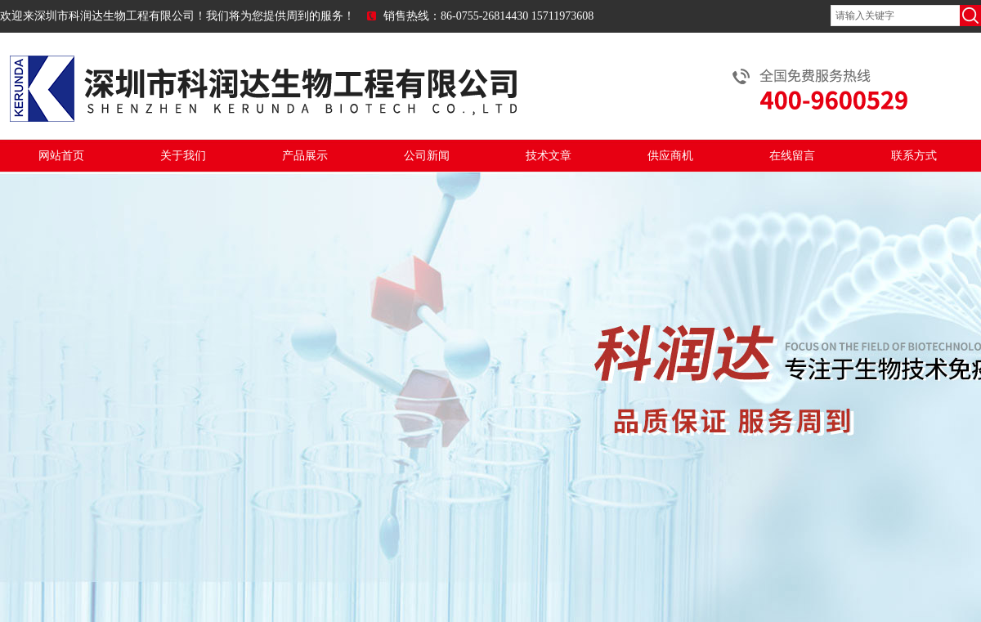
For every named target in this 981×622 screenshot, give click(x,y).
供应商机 (670, 156)
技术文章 (548, 156)
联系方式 (914, 156)
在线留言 (792, 156)
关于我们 (183, 156)
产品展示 (305, 156)
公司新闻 (427, 156)
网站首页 (61, 156)
